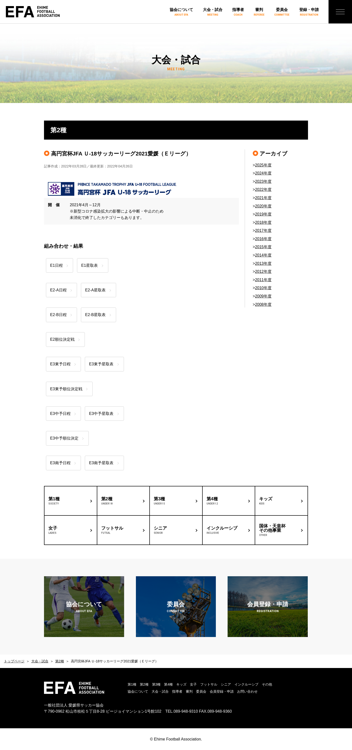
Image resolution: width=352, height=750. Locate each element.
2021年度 (263, 198)
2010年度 (263, 288)
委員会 (281, 12)
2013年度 (263, 263)
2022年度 (263, 189)
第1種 (132, 684)
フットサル (208, 684)
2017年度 (263, 230)
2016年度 (263, 239)
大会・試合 (212, 12)
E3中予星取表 (103, 413)
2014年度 (263, 255)
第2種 (59, 661)
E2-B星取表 (97, 315)
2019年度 (263, 214)
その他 (267, 684)
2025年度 (263, 165)
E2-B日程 (58, 315)
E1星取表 (91, 265)
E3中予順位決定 (64, 438)
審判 (259, 12)
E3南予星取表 (103, 463)
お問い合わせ (247, 691)
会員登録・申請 (222, 691)
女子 (193, 684)
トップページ (14, 661)
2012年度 (263, 271)
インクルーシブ (246, 684)
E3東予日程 (60, 364)
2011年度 (263, 280)
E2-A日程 (58, 290)
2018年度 (263, 222)
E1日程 (56, 265)
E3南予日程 (60, 463)
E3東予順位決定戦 (66, 389)
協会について (181, 12)
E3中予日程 (60, 413)
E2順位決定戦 (62, 339)
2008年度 (263, 304)
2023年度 (263, 181)
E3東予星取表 (103, 364)
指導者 (238, 12)
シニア (226, 684)
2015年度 (263, 247)
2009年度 (263, 296)
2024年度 (263, 173)
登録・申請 (309, 12)
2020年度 (263, 206)
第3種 (156, 684)
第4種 (168, 684)
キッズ (181, 684)
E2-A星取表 (97, 290)
